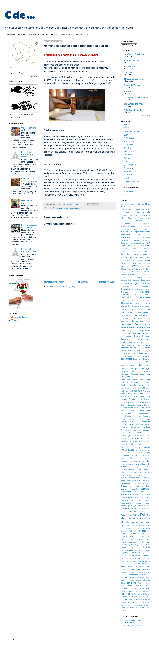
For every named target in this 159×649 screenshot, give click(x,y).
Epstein (147, 354)
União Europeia (144, 597)
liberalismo (125, 439)
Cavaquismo (126, 263)
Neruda (136, 483)
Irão (140, 419)
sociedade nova (144, 572)
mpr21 (126, 178)
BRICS (132, 246)
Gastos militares (133, 388)
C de (143, 246)
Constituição (145, 295)
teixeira (138, 580)
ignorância (140, 410)
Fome (147, 379)
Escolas (138, 356)
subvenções (141, 578)
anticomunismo (127, 224)
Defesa (147, 321)
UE (129, 597)
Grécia (132, 399)
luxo (122, 447)
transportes (146, 591)
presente (124, 528)
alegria (138, 212)
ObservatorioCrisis (132, 181)
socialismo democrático (140, 569)
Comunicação (145, 280)
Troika (123, 594)
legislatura (130, 436)
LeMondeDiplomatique (133, 131)
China (123, 269)
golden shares (145, 396)
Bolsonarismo (145, 240)
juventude (146, 433)
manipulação (127, 450)
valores (130, 602)
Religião (146, 547)
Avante (147, 234)
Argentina (124, 229)
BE (131, 240)
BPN (148, 243)
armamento (144, 229)
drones (141, 342)
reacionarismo (126, 542)
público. (142, 536)
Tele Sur (127, 161)
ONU (148, 486)
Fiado (139, 377)
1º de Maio (139, 204)
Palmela (124, 497)
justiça (123, 433)
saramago (130, 564)
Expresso (124, 371)
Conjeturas (21, 34)
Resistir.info (129, 141)
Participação (126, 503)
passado (147, 503)
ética (132, 365)
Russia (135, 561)
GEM (126, 135)
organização (126, 492)
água (132, 212)
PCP (127, 508)
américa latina (127, 221)
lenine (137, 436)
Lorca (148, 441)
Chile (148, 266)
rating (148, 539)
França (132, 382)
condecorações (137, 289)
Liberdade (137, 438)
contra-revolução (143, 297)
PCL (122, 509)
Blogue (136, 240)
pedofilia (138, 509)
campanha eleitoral (130, 251)
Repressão (125, 553)
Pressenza (128, 168)
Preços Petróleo (144, 525)
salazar (147, 561)
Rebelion (127, 148)
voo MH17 (129, 605)
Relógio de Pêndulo (133, 110)
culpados (124, 318)
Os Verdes (139, 492)
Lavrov (123, 436)
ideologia (124, 410)
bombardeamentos (137, 243)
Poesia (129, 515)
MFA (148, 464)
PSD (136, 536)
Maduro (129, 447)
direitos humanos (142, 336)
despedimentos (145, 331)
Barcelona (124, 240)
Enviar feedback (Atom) (65, 286)
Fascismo (125, 374)
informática (146, 416)
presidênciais (132, 528)
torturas (124, 588)
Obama (124, 486)
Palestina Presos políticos (141, 495)
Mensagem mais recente (55, 282)
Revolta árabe (134, 556)
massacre (135, 456)
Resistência (135, 553)
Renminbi (147, 550)
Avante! (127, 125)
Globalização (133, 396)
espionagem (125, 362)
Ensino (140, 353)
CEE (143, 263)
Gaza (142, 388)
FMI (141, 379)
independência (144, 413)
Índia (123, 416)
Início (123, 419)
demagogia (126, 325)
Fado (134, 371)
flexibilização (126, 379)
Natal (135, 481)
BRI (127, 246)
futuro (141, 385)
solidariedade (132, 575)
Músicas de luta (130, 191)
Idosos (131, 410)
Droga (136, 342)
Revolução (146, 556)
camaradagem (145, 248)
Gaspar (123, 388)
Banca (55, 208)
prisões (123, 531)
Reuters (124, 556)
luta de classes (134, 444)
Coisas (139, 272)
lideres (123, 441)
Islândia (124, 425)
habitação (131, 405)
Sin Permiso (129, 158)
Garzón (147, 385)
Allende (123, 215)
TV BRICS (128, 175)
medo (139, 458)
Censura (54, 34)
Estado (147, 362)
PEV (135, 511)
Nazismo (147, 481)
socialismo (125, 569)
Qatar (123, 539)
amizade (147, 221)
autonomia (137, 234)
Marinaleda (140, 450)
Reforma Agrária (127, 545)
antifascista (125, 226)
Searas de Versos (132, 85)
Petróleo (129, 511)
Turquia (147, 594)
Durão (129, 345)
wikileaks (133, 608)
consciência (145, 292)
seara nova (145, 564)
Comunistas (126, 289)
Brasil (123, 246)
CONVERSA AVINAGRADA (136, 98)
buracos (138, 246)
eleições (136, 350)
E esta (136, 345)
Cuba (148, 316)
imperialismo (127, 413)
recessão (136, 542)
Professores (135, 534)
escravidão (146, 356)
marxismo (125, 456)
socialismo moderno (128, 572)
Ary (149, 229)
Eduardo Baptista (20, 317)
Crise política (126, 316)
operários (124, 489)
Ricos (123, 561)
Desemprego (128, 327)
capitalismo (63, 208)
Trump (136, 594)
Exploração (144, 368)
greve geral (140, 399)
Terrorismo (131, 583)
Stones (16, 320)
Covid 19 (139, 303)
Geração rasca (131, 394)
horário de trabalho (136, 408)
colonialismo (139, 274)
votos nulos (125, 608)
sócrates (124, 575)
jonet (141, 425)
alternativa (145, 215)
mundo (129, 472)
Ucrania (124, 597)
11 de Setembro (127, 204)
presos (148, 528)
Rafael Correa (135, 539)
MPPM (132, 469)
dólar (130, 342)
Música (123, 478)
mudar (123, 472)
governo (124, 399)
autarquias (125, 234)
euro (128, 369)
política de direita (141, 523)
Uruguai (124, 602)
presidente (141, 528)
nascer (130, 481)
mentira (146, 461)
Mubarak (139, 469)
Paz (148, 506)
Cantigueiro (125, 254)
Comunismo (145, 286)
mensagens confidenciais (130, 461)
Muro (143, 475)
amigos (139, 221)
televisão (146, 580)
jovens (143, 430)
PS (131, 536)
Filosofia (147, 377)
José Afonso (135, 430)
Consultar (45, 34)
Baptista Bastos (144, 238)
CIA (133, 269)
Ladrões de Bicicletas (134, 54)
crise (140, 309)
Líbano (148, 436)
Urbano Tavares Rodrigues (139, 599)
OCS (131, 486)
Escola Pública (127, 356)
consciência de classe (130, 295)
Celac (148, 263)
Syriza (148, 578)
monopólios (136, 467)
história (124, 408)
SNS (148, 567)
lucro (123, 444)
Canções (146, 251)
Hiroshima (139, 405)
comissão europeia (142, 277)
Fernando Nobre (137, 374)
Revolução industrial (128, 558)
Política (136, 515)
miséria (124, 467)
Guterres (124, 405)
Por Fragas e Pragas (133, 626)
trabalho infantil (127, 591)
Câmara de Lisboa (129, 248)
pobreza (147, 511)
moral (143, 467)
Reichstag (146, 545)
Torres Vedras (145, 586)
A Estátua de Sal (131, 60)
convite (123, 300)
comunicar (125, 286)
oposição (134, 489)
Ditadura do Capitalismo (135, 339)
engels (148, 351)
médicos (131, 458)
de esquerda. (138, 321)
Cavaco (147, 260)
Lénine (142, 436)
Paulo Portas (141, 506)
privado (132, 531)
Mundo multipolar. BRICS (130, 475)
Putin (148, 536)
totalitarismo (133, 588)
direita (140, 333)
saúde (137, 564)
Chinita (128, 269)
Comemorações (126, 277)
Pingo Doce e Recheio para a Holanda (27, 154)
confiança (147, 289)
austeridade (145, 232)
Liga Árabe (130, 441)
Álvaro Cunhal (127, 218)
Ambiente (139, 218)
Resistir (127, 195)
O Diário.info (129, 138)
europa (134, 368)
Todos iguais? (133, 586)
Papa (130, 497)
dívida (71, 208)
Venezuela (139, 602)
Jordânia (147, 425)
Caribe (141, 258)
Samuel (123, 564)
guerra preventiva (143, 402)
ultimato (134, 597)
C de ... (20, 14)
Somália (142, 575)
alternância (133, 215)
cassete (139, 260)
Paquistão (136, 497)
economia (146, 345)
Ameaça (147, 218)
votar (136, 605)
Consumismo (126, 297)
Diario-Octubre (130, 165)
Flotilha (135, 379)
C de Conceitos (27, 179)
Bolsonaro (124, 243)
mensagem (146, 458)
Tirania (123, 586)
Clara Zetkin (131, 272)
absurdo (139, 207)
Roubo (129, 561)
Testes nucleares (144, 583)
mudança (146, 469)
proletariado (145, 534)
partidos (138, 503)
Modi (129, 467)
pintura (140, 511)
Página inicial (10, 34)
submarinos (132, 578)
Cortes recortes (34, 34)
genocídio (139, 390)
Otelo (148, 492)
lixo (144, 441)
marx (148, 453)
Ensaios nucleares (128, 354)
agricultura (125, 212)
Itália (137, 425)
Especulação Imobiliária (141, 359)
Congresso (125, 292)
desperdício (125, 334)
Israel (131, 424)
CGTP (126, 128)
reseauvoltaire (130, 151)
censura (125, 266)
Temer (123, 583)
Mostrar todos (146, 115)
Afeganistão (146, 210)
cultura (132, 318)
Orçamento (145, 489)
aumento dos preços (130, 232)
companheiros (126, 280)
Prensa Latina (130, 171)
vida (122, 605)
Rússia (141, 561)
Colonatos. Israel (128, 274)
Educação (146, 348)
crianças (124, 306)
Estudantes (125, 365)
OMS (142, 486)
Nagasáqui (146, 478)
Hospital (147, 408)
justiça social (134, 433)
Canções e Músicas (66, 34)
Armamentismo (133, 229)
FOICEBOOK (130, 66)
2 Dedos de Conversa (134, 79)
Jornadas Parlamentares (130, 427)
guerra (131, 402)
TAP (122, 580)
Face (86, 34)
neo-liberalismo (127, 483)
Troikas (130, 594)
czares (128, 321)
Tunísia (142, 594)
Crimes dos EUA (128, 310)
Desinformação (127, 331)
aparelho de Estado (140, 226)
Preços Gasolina (132, 525)
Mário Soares (132, 453)
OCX (137, 486)
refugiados (138, 545)
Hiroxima (147, 405)
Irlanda (148, 419)
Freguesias (132, 385)
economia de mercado (130, 348)
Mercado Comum (127, 464)
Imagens (79, 34)
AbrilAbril (128, 91)
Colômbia (146, 272)
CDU (139, 263)
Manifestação (144, 447)
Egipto (123, 351)
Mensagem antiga (107, 282)
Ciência (139, 269)
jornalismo (146, 427)
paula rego (132, 506)
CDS (134, 263)
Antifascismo (146, 224)
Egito (129, 351)
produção (124, 534)
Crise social (138, 315)
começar (147, 274)
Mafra (135, 447)
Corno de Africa (143, 300)
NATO (140, 480)
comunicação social (135, 283)
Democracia (142, 324)
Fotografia (124, 382)
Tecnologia (130, 580)
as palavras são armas (134, 104)
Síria (123, 567)
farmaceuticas (145, 371)
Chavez (142, 266)
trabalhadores (144, 588)
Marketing (142, 453)
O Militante (128, 145)
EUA (139, 365)
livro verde (138, 441)
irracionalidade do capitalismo (135, 421)
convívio (131, 300)
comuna (136, 280)
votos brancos (144, 605)
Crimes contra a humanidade (139, 306)
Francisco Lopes (143, 382)
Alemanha (146, 212)
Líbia (147, 438)
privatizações (144, 531)
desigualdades (142, 327)
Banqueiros (133, 238)
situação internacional (135, 567)
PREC (123, 525)
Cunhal (139, 318)
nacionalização (134, 478)
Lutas (147, 444)
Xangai (141, 608)
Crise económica (143, 313)
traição (137, 591)
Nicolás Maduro (144, 483)
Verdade (147, 602)
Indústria (128, 416)
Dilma (134, 334)
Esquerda (128, 155)
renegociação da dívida (132, 550)
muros (148, 475)
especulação (126, 359)
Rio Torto (128, 73)
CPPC (148, 303)
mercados (78, 208)
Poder (123, 515)
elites (143, 351)
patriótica (124, 506)
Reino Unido (129, 547)
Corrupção (126, 303)
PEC (132, 509)
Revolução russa (144, 558)
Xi (145, 608)
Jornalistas (125, 430)
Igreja (148, 410)
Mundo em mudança (142, 472)
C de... (147, 246)
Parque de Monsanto (140, 500)
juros (148, 430)
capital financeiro (142, 254)
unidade (124, 599)
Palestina (126, 494)
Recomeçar (145, 542)
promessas (125, 536)
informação (137, 416)
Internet (131, 419)
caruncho (132, 260)
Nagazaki (124, 481)
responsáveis (145, 553)
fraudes (123, 385)
